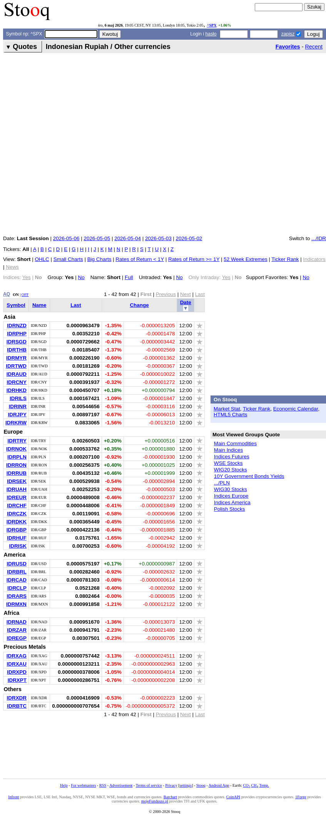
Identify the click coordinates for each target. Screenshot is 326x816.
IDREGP (17, 638)
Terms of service (149, 785)
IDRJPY (17, 414)
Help (64, 785)
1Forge (300, 797)
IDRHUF (17, 538)
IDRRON (16, 465)
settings (186, 785)
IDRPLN (17, 457)
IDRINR (18, 406)
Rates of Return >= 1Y (193, 259)
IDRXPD (17, 672)
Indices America (232, 502)
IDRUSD (17, 564)
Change (139, 305)
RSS (102, 785)
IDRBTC (17, 706)
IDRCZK (17, 514)
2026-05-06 (66, 238)
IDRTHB (17, 350)
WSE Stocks (228, 463)
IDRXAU (17, 664)
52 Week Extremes (245, 259)
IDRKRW (16, 423)
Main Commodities (235, 443)
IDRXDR (17, 698)
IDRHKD (17, 390)
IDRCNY (17, 382)
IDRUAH (17, 489)
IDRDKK (17, 522)
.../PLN (222, 483)
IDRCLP (17, 588)
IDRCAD (17, 580)
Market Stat (227, 409)
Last (75, 305)
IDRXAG (17, 656)
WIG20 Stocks (230, 470)
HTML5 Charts (230, 414)
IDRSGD (17, 342)
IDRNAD (17, 622)
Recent (314, 47)
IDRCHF (17, 505)
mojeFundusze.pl (154, 801)
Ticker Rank (285, 259)
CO (246, 785)
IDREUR (17, 497)
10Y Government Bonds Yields (249, 476)
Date (185, 302)
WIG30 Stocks (230, 489)
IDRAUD (17, 374)
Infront (13, 797)
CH (254, 785)
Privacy (171, 785)
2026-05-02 (189, 238)
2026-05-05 (97, 238)
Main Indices (228, 450)
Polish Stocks (229, 509)
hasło (210, 34)
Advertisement (120, 785)
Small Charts (68, 259)
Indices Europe (231, 496)
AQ (6, 294)
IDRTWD (16, 366)
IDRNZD (17, 325)
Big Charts (99, 259)
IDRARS (17, 596)
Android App (219, 785)
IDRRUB (17, 473)
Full (129, 277)
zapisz (287, 34)
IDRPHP (17, 333)
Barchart (170, 797)
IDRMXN (16, 604)
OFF (25, 295)
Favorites (288, 47)
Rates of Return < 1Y (139, 259)
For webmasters (83, 785)
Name (39, 305)
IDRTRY (17, 441)
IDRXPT (17, 680)
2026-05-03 (158, 238)
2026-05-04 (127, 238)
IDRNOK (16, 449)
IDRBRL (17, 572)
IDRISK (18, 546)
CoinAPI (233, 797)
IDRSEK (17, 481)
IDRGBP (17, 530)
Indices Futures (231, 456)
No (81, 277)
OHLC (42, 259)
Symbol (16, 305)
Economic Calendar (295, 409)
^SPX (211, 25)
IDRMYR (16, 358)
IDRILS (18, 398)
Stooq (201, 785)
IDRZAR (17, 630)
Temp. (264, 785)
